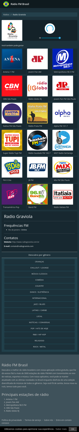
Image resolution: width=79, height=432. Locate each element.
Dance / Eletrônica (39, 292)
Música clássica (39, 274)
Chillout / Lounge (39, 268)
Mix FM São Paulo (62, 180)
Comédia (39, 280)
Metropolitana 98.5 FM (64, 72)
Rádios (6, 14)
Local (39, 316)
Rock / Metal (39, 347)
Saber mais (61, 429)
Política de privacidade (12, 420)
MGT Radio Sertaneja (63, 153)
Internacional (39, 298)
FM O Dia (7, 180)
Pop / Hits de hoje (39, 328)
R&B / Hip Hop (39, 334)
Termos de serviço (33, 420)
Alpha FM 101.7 (61, 126)
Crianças (39, 262)
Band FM (32, 207)
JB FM (30, 180)
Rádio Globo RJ (35, 99)
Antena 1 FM (8, 72)
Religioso (39, 340)
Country (39, 286)
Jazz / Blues (39, 304)
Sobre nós (48, 420)
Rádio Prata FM (35, 126)
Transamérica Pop (11, 207)
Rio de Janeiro (14, 229)
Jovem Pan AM (34, 72)
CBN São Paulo (9, 99)
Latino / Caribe (39, 310)
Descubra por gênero (39, 254)
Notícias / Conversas (39, 322)
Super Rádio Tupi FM (12, 153)
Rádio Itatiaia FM (61, 207)
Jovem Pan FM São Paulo (65, 99)
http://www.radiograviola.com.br (25, 242)
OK (72, 429)
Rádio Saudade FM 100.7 (39, 153)
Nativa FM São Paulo (12, 126)
